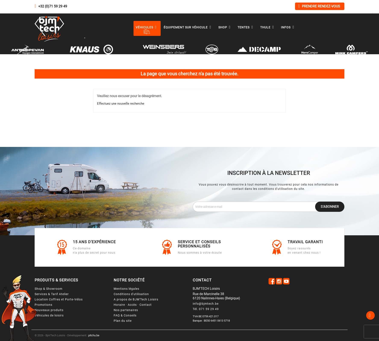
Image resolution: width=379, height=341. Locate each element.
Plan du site (123, 320)
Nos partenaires (126, 310)
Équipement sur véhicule (188, 27)
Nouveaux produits (49, 310)
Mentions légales (126, 288)
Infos (288, 27)
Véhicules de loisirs (49, 315)
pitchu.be (93, 335)
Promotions (43, 304)
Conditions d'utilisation (131, 294)
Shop (225, 27)
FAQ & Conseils (125, 315)
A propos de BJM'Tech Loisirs (136, 299)
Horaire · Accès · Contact (133, 304)
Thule (268, 27)
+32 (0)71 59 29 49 (52, 6)
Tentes (246, 27)
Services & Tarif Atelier (52, 294)
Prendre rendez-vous (319, 6)
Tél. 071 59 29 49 (206, 309)
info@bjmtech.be (206, 303)
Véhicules (147, 27)
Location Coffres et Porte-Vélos (59, 299)
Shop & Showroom (48, 288)
